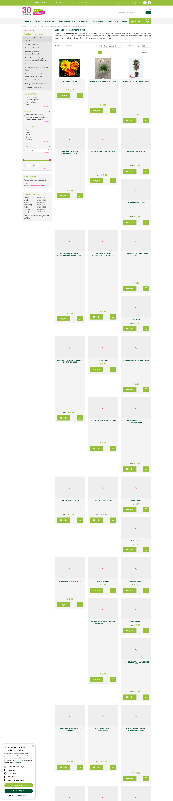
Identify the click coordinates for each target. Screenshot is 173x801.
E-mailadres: (95, 748)
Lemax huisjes (55, 793)
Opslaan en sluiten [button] (18, 785)
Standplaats (30, 94)
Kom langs (100, 569)
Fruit (28, 64)
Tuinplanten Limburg (90, 791)
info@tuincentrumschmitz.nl (35, 186)
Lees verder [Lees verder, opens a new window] (18, 762)
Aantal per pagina (135, 46)
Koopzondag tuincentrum (46, 791)
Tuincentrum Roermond (114, 793)
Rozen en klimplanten (35, 75)
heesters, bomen (87, 638)
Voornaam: (94, 739)
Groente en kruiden (36, 69)
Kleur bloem (30, 127)
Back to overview (29, 30)
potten (126, 585)
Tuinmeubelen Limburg (98, 793)
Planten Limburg (60, 791)
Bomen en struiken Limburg (74, 791)
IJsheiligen (131, 575)
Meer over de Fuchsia (66, 698)
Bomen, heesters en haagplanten (37, 59)
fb (145, 2)
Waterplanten (35, 84)
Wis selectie (46, 106)
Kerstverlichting (144, 791)
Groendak (33, 88)
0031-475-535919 (70, 733)
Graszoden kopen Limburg (82, 793)
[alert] (18, 771)
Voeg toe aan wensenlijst (80, 91)
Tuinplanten (34, 34)
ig (149, 2)
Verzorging (29, 111)
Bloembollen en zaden (33, 53)
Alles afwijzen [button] (19, 791)
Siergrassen (33, 80)
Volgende (144, 52)
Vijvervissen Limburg (66, 793)
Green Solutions (131, 799)
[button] (18, 795)
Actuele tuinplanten (35, 39)
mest (133, 589)
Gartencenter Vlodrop (118, 791)
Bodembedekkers (36, 48)
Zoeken (27, 146)
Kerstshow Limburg (132, 791)
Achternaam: (108, 739)
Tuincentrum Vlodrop (104, 791)
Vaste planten (63, 645)
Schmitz (124, 707)
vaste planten (74, 638)
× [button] (33, 746)
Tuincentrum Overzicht (144, 799)
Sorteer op (98, 46)
